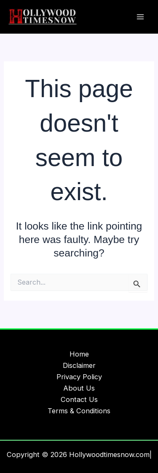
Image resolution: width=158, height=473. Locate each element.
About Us (79, 388)
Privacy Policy (79, 377)
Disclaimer (79, 365)
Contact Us (79, 399)
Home (79, 354)
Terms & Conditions (79, 411)
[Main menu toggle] (140, 17)
